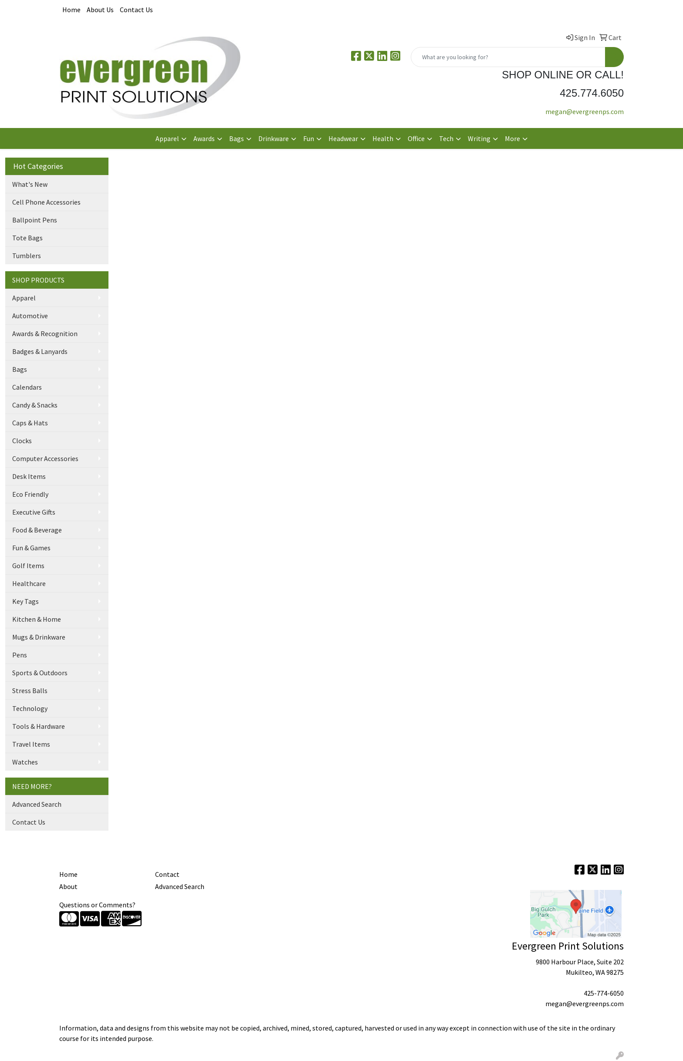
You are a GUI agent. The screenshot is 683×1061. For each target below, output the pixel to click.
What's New (29, 184)
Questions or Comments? (97, 904)
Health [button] (382, 138)
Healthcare (29, 583)
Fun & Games (31, 547)
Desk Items (29, 476)
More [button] (512, 138)
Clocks (22, 440)
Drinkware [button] (273, 138)
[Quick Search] (508, 57)
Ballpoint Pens (34, 220)
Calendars (27, 387)
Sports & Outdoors (40, 672)
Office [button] (416, 138)
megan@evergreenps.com (584, 111)
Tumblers (26, 255)
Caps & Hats (30, 422)
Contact (167, 874)
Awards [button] (204, 138)
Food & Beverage (37, 529)
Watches (25, 762)
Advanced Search (36, 804)
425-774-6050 (604, 993)
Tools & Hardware (38, 726)
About (68, 886)
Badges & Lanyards (40, 351)
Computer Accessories (45, 458)
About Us (100, 9)
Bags (19, 369)
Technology (29, 708)
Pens (19, 654)
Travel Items (31, 744)
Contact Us (136, 9)
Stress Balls (29, 690)
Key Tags (25, 601)
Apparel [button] (167, 138)
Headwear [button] (343, 138)
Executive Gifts (33, 512)
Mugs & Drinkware (38, 637)
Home (71, 9)
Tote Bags (27, 237)
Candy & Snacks (34, 405)
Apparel (24, 297)
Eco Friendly (30, 494)
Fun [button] (308, 138)
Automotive (30, 315)
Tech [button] (446, 138)
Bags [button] (236, 138)
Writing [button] (479, 138)
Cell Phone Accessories (46, 202)
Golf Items (28, 565)
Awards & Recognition (45, 333)
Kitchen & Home (36, 619)
